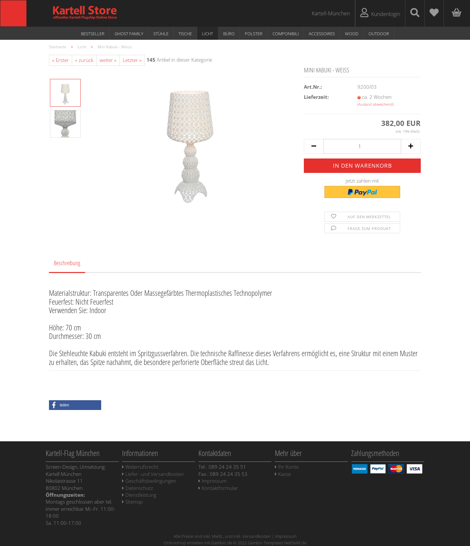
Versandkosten (256, 536)
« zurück (84, 60)
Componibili (286, 34)
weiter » (108, 60)
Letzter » (132, 60)
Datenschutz (137, 488)
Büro (229, 34)
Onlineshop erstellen (183, 543)
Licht (207, 34)
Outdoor (378, 34)
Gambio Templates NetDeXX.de (277, 543)
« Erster (60, 60)
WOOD (351, 34)
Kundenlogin (380, 13)
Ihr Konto (287, 466)
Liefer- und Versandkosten (153, 474)
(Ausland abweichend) (375, 104)
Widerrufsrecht (140, 466)
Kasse (283, 474)
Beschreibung (67, 263)
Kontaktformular (218, 488)
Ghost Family (129, 34)
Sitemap (132, 501)
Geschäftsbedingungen (149, 481)
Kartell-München (331, 13)
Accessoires (322, 34)
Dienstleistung (139, 495)
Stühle (160, 34)
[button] (75, 405)
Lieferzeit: (316, 97)
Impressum (212, 481)
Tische (185, 34)
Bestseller (92, 34)
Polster (253, 34)
